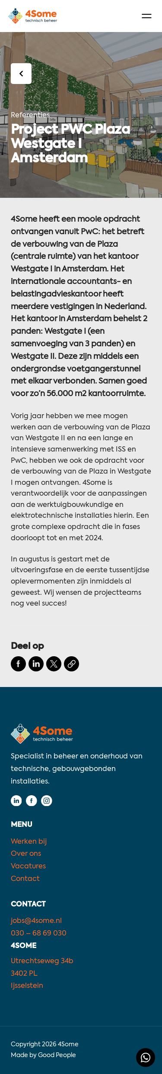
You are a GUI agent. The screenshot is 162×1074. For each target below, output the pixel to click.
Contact (25, 879)
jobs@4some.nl (36, 921)
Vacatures (28, 866)
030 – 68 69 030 (39, 933)
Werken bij (29, 842)
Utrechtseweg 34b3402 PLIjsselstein (42, 974)
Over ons (26, 854)
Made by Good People (43, 1055)
